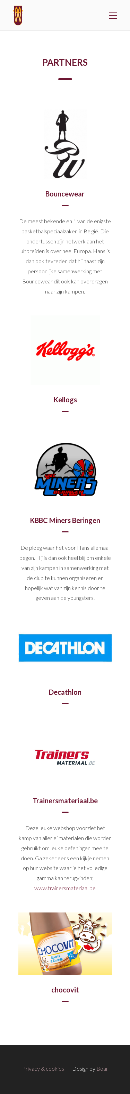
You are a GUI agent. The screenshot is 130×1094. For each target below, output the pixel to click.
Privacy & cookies (43, 1068)
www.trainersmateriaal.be (65, 888)
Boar (102, 1068)
